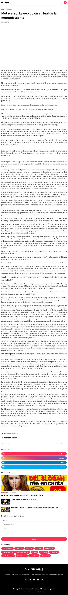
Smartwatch (45, 556)
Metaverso (15, 433)
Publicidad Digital (8, 556)
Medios (34, 552)
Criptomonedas (7, 548)
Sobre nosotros (31, 592)
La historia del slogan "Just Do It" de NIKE (24, 500)
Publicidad (54, 552)
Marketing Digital (8, 552)
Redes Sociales (21, 556)
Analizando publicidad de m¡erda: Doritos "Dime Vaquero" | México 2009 (34, 507)
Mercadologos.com (49, 589)
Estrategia (29, 548)
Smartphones (34, 556)
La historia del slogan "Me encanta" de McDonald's (22, 495)
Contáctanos (41, 592)
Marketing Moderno (22, 552)
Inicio (2, 9)
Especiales (9, 9)
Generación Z (49, 548)
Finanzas (38, 548)
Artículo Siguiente (61, 444)
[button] (2, 2)
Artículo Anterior (6, 444)
